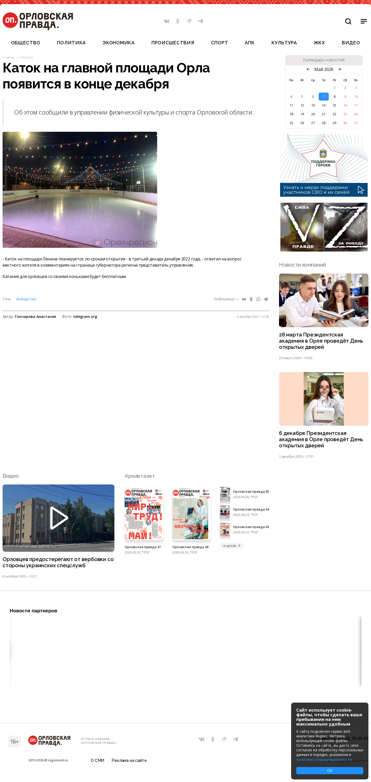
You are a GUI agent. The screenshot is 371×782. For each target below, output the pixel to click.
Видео (351, 42)
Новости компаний (302, 264)
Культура (284, 42)
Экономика (118, 42)
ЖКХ (319, 42)
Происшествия (172, 42)
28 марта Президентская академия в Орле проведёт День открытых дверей (322, 341)
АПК (250, 42)
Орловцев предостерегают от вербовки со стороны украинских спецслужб (55, 564)
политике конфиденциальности (324, 759)
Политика (71, 42)
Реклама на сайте (129, 762)
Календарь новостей (323, 60)
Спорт (219, 42)
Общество (25, 42)
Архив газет (140, 477)
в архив (231, 547)
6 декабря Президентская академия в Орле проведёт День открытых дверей (322, 441)
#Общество (26, 299)
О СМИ (97, 762)
